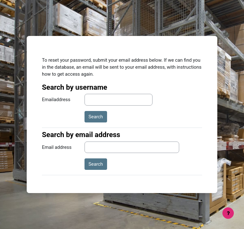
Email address (56, 147)
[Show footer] (228, 213)
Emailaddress (56, 99)
